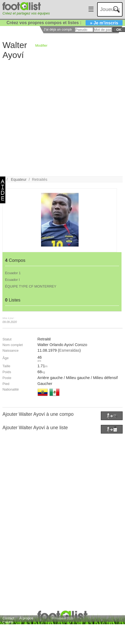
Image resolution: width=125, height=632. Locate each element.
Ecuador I (12, 280)
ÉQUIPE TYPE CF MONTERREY (30, 286)
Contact (8, 618)
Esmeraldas (69, 350)
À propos (26, 618)
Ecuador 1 (13, 273)
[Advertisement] (59, 117)
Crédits (7, 622)
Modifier (41, 45)
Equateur (19, 179)
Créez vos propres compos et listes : (64, 22)
